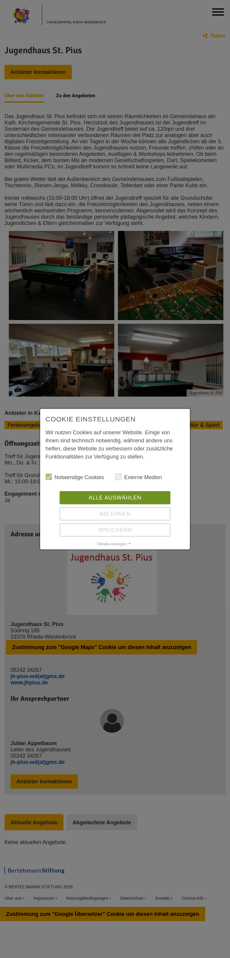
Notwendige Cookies (75, 476)
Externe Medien (138, 476)
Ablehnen (115, 514)
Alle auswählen (115, 498)
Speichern (115, 530)
